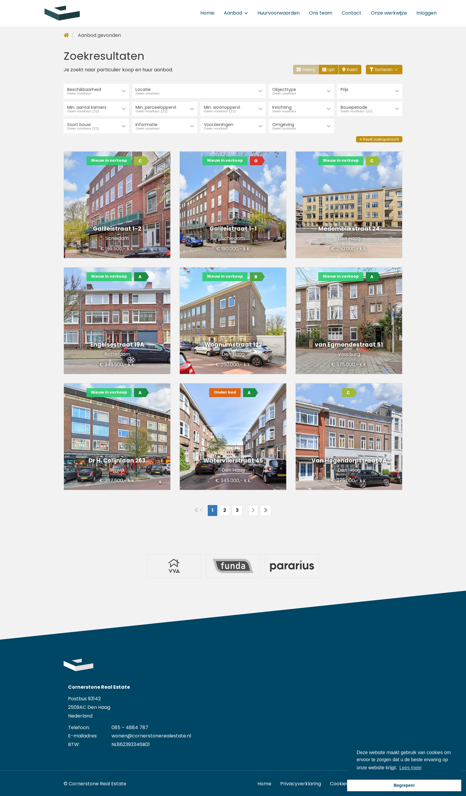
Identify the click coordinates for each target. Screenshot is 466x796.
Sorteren (384, 70)
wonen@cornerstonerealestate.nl (151, 734)
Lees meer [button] (410, 767)
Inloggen (426, 13)
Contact (351, 13)
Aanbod (236, 13)
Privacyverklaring (300, 782)
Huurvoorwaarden (278, 13)
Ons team (320, 13)
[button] (379, 139)
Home (207, 13)
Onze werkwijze (389, 13)
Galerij (306, 70)
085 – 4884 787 (129, 726)
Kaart (350, 70)
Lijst (328, 70)
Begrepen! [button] (404, 785)
